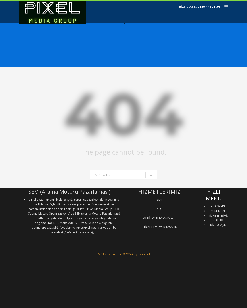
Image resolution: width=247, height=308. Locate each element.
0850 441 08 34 (208, 6)
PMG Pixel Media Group (109, 254)
